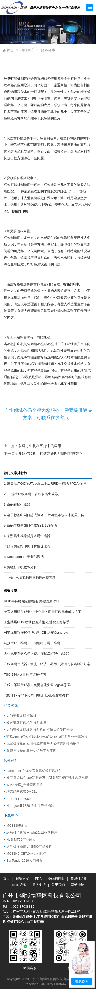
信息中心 (27, 50)
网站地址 (77, 885)
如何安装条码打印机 (20, 716)
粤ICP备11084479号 (56, 984)
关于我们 (58, 885)
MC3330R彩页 (16, 825)
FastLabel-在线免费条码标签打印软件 (33, 771)
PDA (38, 879)
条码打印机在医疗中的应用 (39, 446)
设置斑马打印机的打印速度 (25, 723)
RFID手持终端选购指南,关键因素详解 (31, 601)
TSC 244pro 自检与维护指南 (25, 674)
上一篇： (32, 446)
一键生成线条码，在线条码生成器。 (34, 494)
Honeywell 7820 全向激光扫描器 (29, 806)
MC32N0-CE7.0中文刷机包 (25, 854)
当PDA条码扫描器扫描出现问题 (32, 578)
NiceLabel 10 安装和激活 (25, 557)
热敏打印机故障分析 (22, 567)
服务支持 (39, 885)
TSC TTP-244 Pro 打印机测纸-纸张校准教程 (36, 695)
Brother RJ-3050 (17, 799)
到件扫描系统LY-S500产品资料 (28, 846)
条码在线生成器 (18, 504)
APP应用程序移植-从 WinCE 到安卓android (36, 632)
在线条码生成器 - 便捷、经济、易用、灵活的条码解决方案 (47, 664)
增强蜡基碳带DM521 (20, 791)
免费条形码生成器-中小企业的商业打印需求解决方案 (42, 612)
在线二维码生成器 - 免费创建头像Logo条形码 (37, 685)
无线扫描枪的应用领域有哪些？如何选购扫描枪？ (42, 744)
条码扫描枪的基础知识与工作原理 (30, 751)
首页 (8, 50)
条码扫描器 (56, 879)
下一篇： (43, 453)
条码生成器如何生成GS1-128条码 (32, 525)
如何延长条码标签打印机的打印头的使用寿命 (38, 730)
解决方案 (22, 879)
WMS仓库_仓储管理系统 (23, 785)
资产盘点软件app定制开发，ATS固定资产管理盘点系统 (46, 777)
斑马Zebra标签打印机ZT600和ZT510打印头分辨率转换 (46, 737)
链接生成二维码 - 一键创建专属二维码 (32, 643)
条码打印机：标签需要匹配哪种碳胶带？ (50, 453)
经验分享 (48, 50)
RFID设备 (19, 885)
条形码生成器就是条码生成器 (28, 536)
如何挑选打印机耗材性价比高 (28, 546)
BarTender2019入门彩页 (23, 860)
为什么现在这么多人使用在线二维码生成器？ (37, 653)
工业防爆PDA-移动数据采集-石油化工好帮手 (36, 622)
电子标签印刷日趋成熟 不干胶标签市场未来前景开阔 (45, 515)
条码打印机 (78, 879)
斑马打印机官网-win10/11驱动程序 (30, 832)
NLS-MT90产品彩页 (20, 839)
